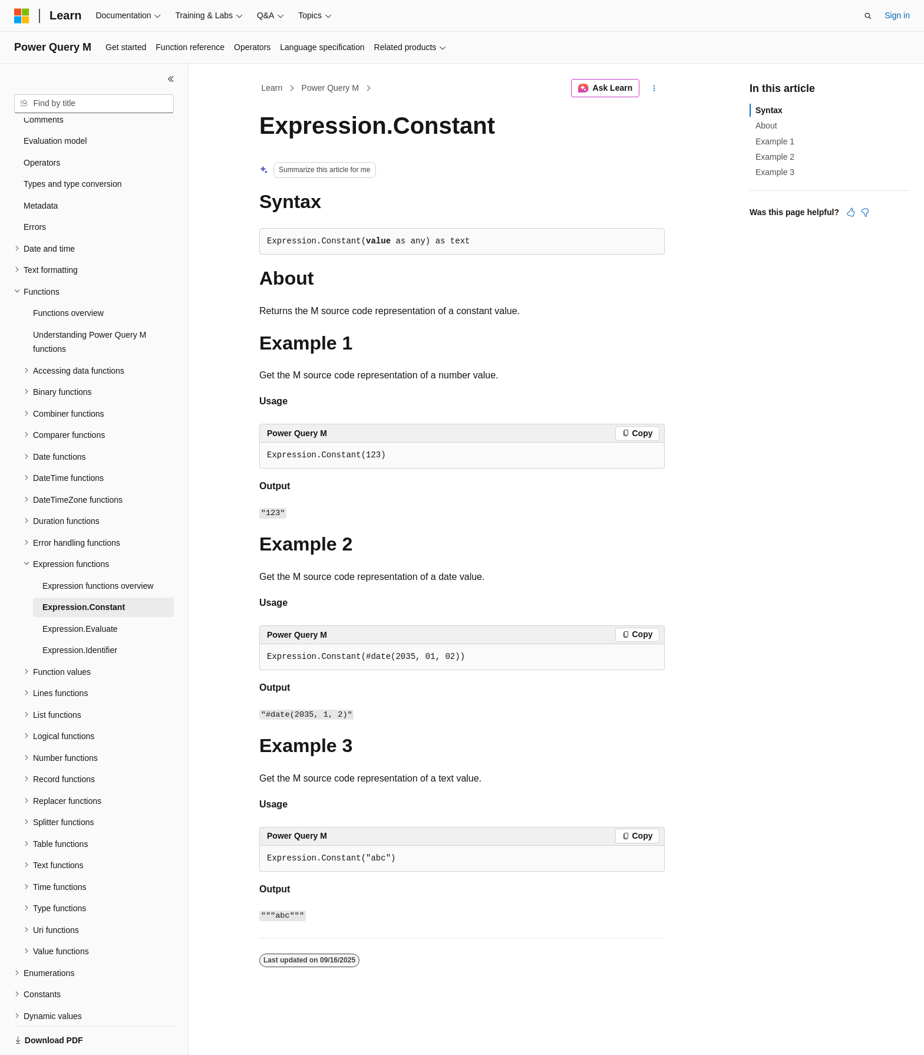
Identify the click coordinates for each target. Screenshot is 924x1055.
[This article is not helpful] (865, 212)
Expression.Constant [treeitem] (83, 566)
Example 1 (774, 141)
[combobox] (94, 103)
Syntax (769, 110)
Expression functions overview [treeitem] (97, 545)
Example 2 (774, 156)
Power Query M (330, 88)
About (766, 125)
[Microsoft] (21, 16)
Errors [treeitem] (35, 186)
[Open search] (868, 16)
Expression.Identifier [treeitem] (79, 609)
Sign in (897, 15)
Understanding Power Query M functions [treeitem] (89, 301)
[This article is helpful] (851, 212)
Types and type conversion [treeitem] (73, 143)
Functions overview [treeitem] (68, 272)
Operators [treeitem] (42, 122)
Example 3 (774, 172)
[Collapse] (171, 79)
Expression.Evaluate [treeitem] (80, 588)
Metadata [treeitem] (41, 165)
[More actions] (654, 88)
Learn (272, 88)
